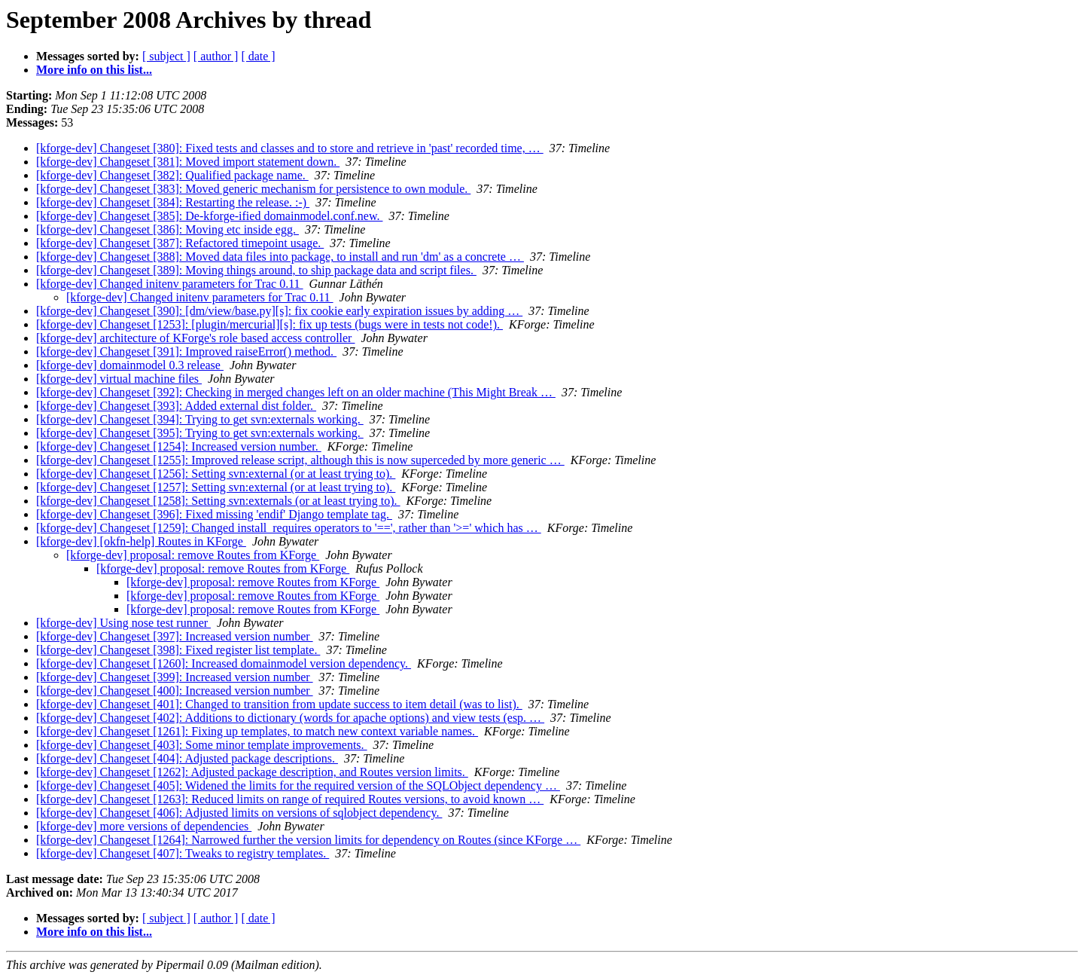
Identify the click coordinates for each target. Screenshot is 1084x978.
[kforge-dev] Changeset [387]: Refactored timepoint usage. (180, 243)
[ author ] (216, 56)
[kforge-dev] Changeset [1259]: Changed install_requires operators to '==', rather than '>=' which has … (288, 527)
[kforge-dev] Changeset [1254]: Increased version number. (178, 446)
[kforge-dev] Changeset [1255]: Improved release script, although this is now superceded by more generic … (300, 460)
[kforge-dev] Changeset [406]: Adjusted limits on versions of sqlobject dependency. (239, 812)
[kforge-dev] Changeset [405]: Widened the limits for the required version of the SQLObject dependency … (298, 785)
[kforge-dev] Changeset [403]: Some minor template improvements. (201, 744)
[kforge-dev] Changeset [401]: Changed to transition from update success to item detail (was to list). (279, 704)
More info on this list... (94, 69)
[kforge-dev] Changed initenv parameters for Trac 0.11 (169, 283)
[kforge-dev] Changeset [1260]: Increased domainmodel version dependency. (223, 663)
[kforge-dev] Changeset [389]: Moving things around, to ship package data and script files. (256, 270)
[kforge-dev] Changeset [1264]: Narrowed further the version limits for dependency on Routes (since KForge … (308, 839)
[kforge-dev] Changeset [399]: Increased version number (174, 677)
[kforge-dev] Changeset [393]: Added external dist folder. (176, 405)
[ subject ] (166, 56)
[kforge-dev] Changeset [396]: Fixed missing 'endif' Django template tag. (214, 514)
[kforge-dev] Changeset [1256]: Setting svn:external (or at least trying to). (215, 473)
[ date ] (258, 56)
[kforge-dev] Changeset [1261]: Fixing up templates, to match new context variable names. (257, 731)
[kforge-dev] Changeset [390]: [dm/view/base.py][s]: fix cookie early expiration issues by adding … (279, 310)
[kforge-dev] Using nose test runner (123, 622)
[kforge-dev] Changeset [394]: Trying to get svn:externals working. (200, 419)
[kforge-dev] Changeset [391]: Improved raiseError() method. (186, 351)
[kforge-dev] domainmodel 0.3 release (130, 365)
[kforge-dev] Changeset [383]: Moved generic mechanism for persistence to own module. (253, 188)
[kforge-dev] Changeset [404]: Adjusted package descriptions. (187, 758)
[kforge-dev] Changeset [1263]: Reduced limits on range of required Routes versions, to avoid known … (290, 799)
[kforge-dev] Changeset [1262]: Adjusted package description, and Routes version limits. (252, 772)
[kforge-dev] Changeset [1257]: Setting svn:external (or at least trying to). (215, 487)
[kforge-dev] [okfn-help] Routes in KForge (141, 541)
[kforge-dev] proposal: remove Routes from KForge (192, 555)
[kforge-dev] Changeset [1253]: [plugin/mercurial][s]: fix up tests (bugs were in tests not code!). (269, 324)
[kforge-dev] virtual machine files (119, 378)
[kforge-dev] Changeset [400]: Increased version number (174, 690)
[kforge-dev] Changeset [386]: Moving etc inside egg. (167, 229)
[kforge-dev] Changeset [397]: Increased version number (174, 636)
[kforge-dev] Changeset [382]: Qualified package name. (172, 175)
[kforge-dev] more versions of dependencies (143, 826)
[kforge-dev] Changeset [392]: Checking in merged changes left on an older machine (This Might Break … (296, 392)
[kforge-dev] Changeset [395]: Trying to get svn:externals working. (200, 432)
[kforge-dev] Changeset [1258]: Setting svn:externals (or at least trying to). (218, 500)
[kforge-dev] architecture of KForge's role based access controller (195, 338)
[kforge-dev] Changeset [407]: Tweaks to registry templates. (182, 853)
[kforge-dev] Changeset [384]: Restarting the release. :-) (172, 202)
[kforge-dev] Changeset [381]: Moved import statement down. (188, 161)
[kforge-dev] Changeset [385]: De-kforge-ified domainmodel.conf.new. (209, 215)
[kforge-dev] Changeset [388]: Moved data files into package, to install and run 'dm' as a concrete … (280, 256)
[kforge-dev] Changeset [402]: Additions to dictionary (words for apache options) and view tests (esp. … (290, 717)
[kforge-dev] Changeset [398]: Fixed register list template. (178, 649)
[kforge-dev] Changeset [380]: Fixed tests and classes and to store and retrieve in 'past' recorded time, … (290, 148)
